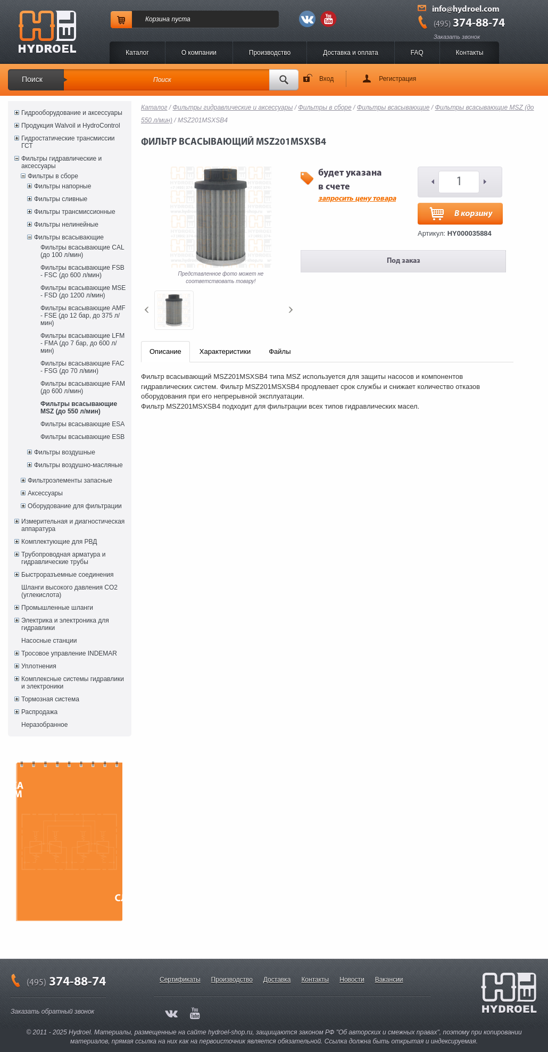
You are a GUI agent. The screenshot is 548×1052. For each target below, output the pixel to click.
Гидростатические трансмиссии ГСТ (68, 142)
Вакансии (389, 979)
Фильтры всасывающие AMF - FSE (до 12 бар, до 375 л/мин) (83, 315)
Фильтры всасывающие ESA (82, 424)
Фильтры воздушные (64, 452)
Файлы (279, 351)
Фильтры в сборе (53, 176)
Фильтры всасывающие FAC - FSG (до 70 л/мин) (82, 367)
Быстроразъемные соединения (67, 574)
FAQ (417, 52)
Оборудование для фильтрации (75, 506)
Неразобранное (44, 724)
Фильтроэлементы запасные (70, 480)
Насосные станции (49, 640)
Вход (326, 78)
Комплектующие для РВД (59, 541)
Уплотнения (38, 666)
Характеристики (225, 351)
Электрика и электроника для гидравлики (65, 624)
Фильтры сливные (60, 199)
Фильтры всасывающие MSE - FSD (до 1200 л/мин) (83, 291)
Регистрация (397, 78)
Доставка (277, 979)
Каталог (137, 52)
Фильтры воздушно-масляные (78, 465)
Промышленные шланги (57, 607)
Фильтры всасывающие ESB (82, 437)
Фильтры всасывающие (69, 237)
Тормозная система (50, 699)
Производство (269, 52)
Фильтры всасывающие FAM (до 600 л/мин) (82, 387)
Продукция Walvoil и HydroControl (70, 125)
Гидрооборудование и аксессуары (71, 113)
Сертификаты (180, 979)
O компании (199, 52)
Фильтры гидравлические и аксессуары (61, 162)
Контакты (470, 52)
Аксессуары (45, 493)
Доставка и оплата (350, 52)
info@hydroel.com (466, 9)
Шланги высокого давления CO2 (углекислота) (69, 591)
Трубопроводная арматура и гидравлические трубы (63, 558)
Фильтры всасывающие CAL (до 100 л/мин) (82, 251)
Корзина (157, 19)
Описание (165, 351)
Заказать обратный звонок (52, 1011)
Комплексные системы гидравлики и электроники (72, 682)
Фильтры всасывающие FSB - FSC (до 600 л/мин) (82, 271)
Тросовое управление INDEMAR (69, 653)
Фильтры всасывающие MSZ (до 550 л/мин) (78, 407)
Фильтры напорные (62, 186)
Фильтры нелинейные (66, 224)
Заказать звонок (457, 37)
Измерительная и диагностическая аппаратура (72, 525)
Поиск (32, 79)
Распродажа (39, 712)
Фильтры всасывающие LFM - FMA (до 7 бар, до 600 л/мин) (82, 343)
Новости (351, 979)
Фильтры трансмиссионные (74, 212)
